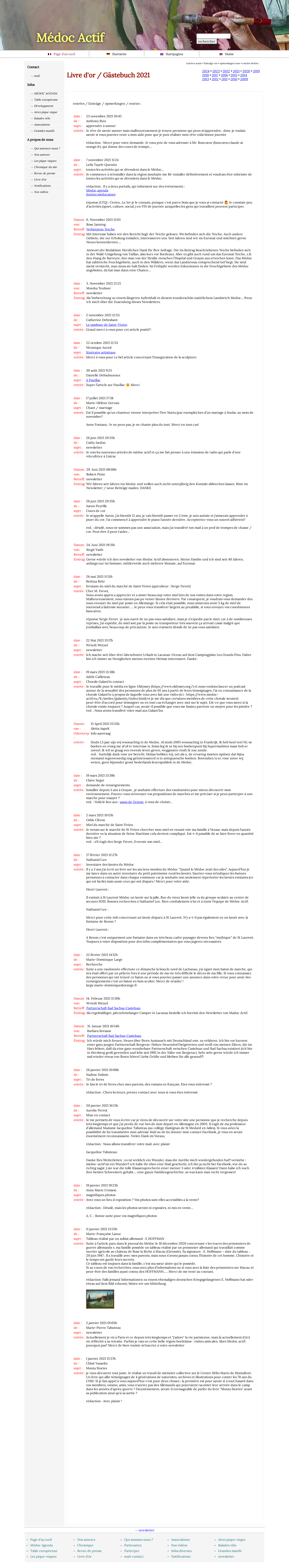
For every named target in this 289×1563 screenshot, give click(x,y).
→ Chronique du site (43, 167)
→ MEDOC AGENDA (43, 93)
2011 (224, 79)
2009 (244, 79)
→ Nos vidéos (39, 192)
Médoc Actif (70, 37)
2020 (246, 71)
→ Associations (40, 124)
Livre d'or (84, 1556)
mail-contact (133, 1556)
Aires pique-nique (231, 1540)
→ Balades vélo (40, 118)
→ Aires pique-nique (43, 112)
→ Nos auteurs (39, 154)
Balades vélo (227, 1545)
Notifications (180, 1556)
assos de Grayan (131, 802)
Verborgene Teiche (100, 229)
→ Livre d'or (38, 179)
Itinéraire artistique (101, 352)
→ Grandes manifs (42, 131)
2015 (234, 75)
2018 (205, 75)
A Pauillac (93, 380)
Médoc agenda (97, 190)
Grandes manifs (229, 1551)
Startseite (117, 54)
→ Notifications (40, 185)
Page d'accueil (61, 54)
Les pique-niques (43, 1556)
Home (226, 54)
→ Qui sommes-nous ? (45, 148)
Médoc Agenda (41, 1545)
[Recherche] (213, 36)
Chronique (85, 1545)
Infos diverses (181, 1551)
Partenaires (132, 1545)
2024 (206, 71)
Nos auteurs (86, 1540)
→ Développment (41, 106)
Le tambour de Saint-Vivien (106, 325)
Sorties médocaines (100, 194)
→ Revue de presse (42, 173)
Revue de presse (89, 1551)
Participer (131, 1551)
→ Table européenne (44, 99)
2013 (205, 79)
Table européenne (44, 1551)
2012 (215, 79)
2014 (243, 75)
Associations (180, 1540)
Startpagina (171, 54)
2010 (233, 79)
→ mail (35, 76)
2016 (224, 75)
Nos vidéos (179, 1545)
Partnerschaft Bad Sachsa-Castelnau (113, 1008)
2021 (236, 71)
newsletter (226, 1556)
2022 (226, 71)
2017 (215, 75)
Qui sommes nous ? (138, 1540)
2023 (216, 71)
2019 (256, 71)
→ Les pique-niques (43, 161)
